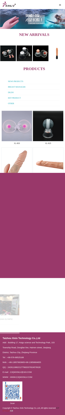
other (11, 104)
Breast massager (16, 87)
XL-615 (48, 143)
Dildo (11, 92)
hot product (14, 98)
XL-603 (17, 143)
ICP (57, 408)
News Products (15, 81)
